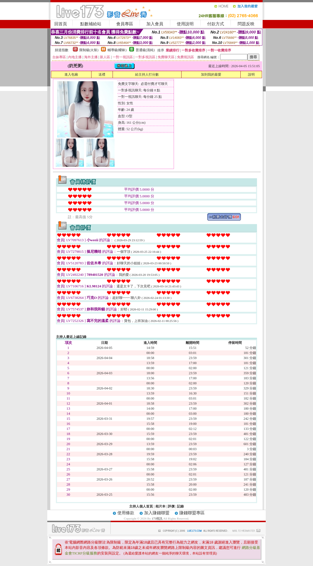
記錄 (180, 506)
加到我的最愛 (211, 74)
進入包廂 (71, 74)
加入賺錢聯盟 (156, 513)
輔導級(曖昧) (117, 50)
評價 (171, 506)
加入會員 (154, 24)
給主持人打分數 (147, 74)
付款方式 (215, 24)
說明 (251, 74)
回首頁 (60, 24)
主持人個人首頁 (141, 506)
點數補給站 (90, 24)
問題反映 (246, 24)
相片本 (160, 506)
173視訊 (157, 518)
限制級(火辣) (89, 50)
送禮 (102, 74)
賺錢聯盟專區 (192, 513)
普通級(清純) (145, 50)
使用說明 (185, 24)
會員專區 (124, 24)
